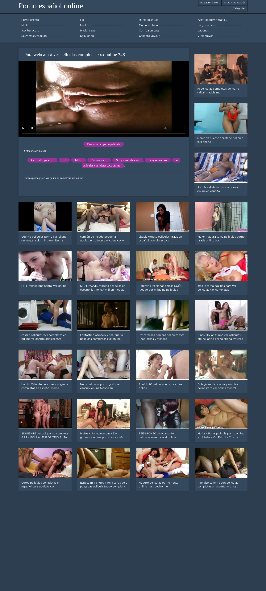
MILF (78, 160)
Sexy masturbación (127, 160)
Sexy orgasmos (157, 160)
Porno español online (51, 6)
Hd (64, 160)
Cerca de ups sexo (42, 160)
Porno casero (99, 160)
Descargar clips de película (103, 144)
